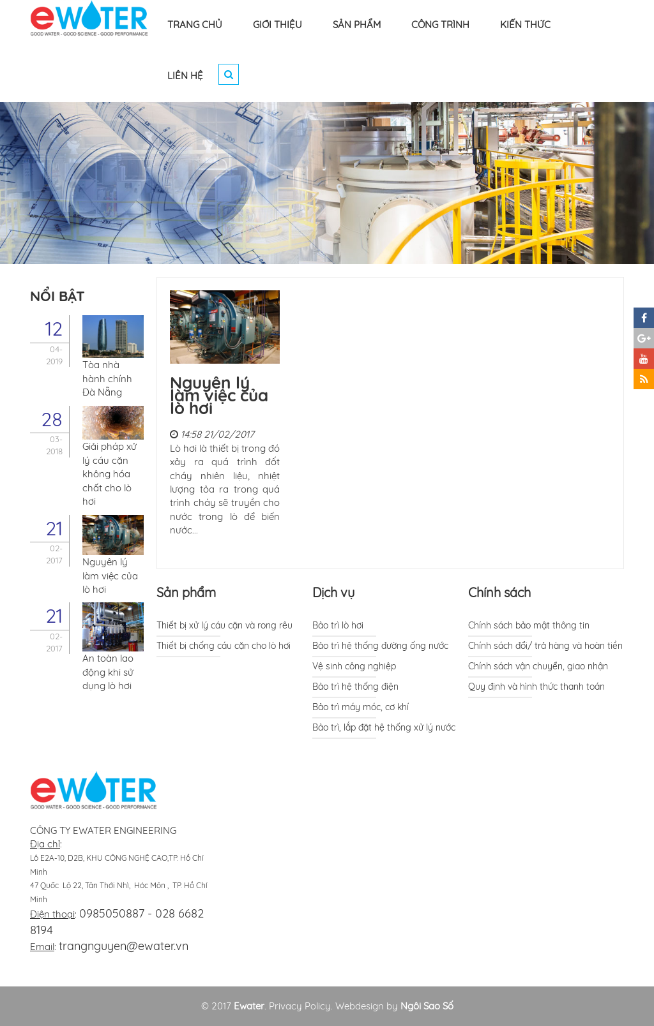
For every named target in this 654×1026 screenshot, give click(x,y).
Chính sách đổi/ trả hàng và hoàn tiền (545, 645)
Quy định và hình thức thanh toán (536, 686)
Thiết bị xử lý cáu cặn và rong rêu (224, 625)
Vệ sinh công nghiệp (354, 666)
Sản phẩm (186, 592)
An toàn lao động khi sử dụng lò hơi (107, 672)
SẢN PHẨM (357, 25)
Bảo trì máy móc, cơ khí (360, 707)
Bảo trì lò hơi (337, 625)
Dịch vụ (333, 592)
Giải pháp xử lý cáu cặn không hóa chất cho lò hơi (109, 473)
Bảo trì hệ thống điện (355, 686)
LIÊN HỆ (185, 76)
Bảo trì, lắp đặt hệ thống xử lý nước (383, 727)
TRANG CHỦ (194, 25)
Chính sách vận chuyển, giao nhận (538, 666)
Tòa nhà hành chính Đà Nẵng (107, 378)
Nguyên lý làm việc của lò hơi (219, 395)
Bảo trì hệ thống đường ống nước (380, 645)
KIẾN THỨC (525, 25)
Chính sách (499, 592)
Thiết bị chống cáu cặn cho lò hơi (223, 645)
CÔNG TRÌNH (440, 25)
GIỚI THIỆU (277, 25)
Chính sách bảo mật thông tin (528, 625)
